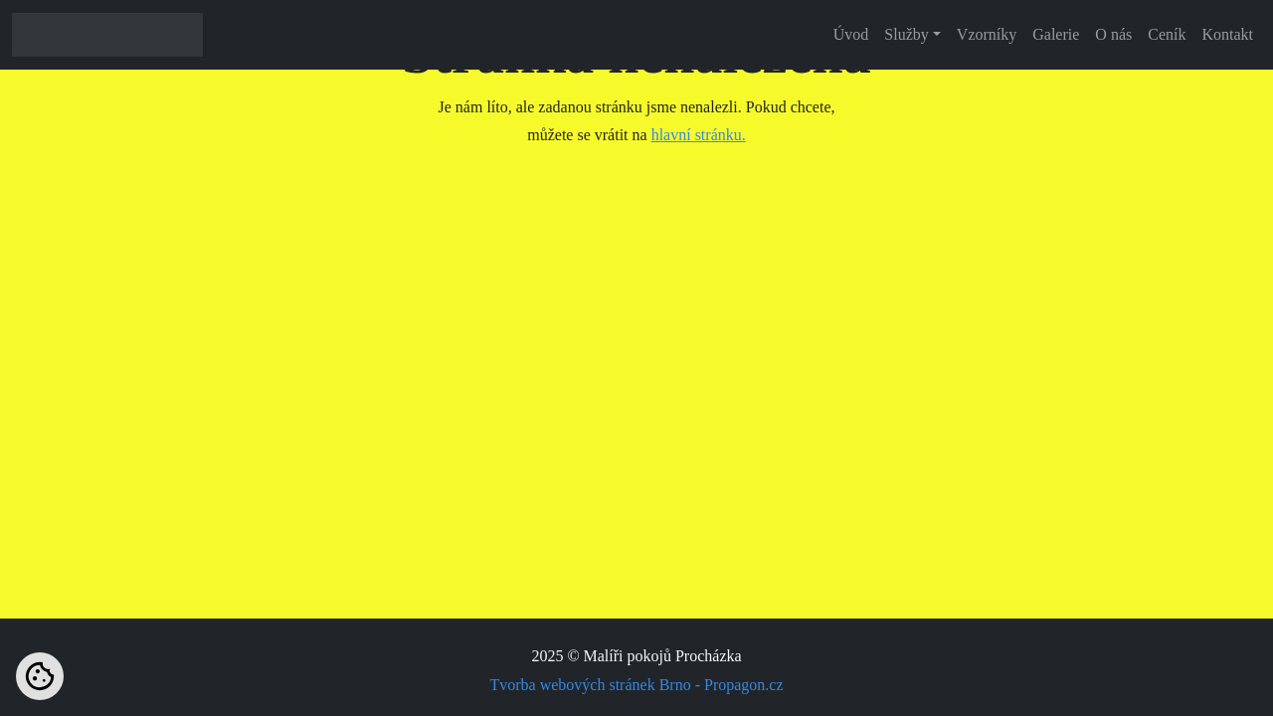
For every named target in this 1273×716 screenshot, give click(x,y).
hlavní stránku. (698, 134)
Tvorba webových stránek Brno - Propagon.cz (636, 684)
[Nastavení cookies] (40, 676)
